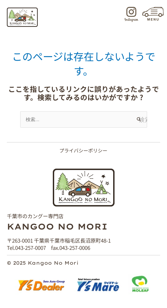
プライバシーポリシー (83, 150)
